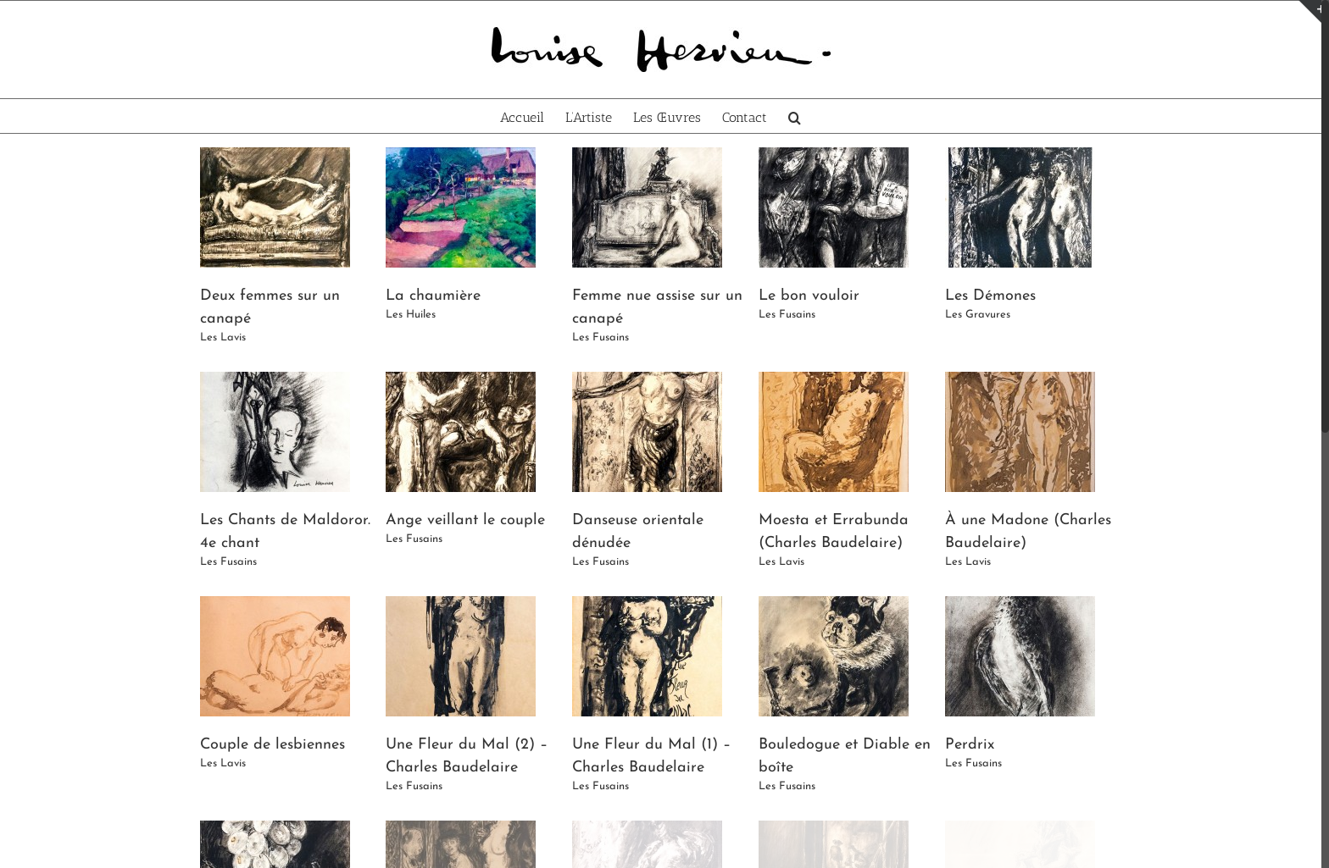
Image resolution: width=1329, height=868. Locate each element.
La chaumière (433, 296)
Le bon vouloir (809, 296)
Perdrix (969, 745)
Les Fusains (600, 337)
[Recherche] (794, 116)
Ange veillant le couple (465, 520)
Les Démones (990, 296)
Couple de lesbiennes (272, 745)
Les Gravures (977, 314)
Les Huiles (411, 314)
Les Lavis (223, 337)
